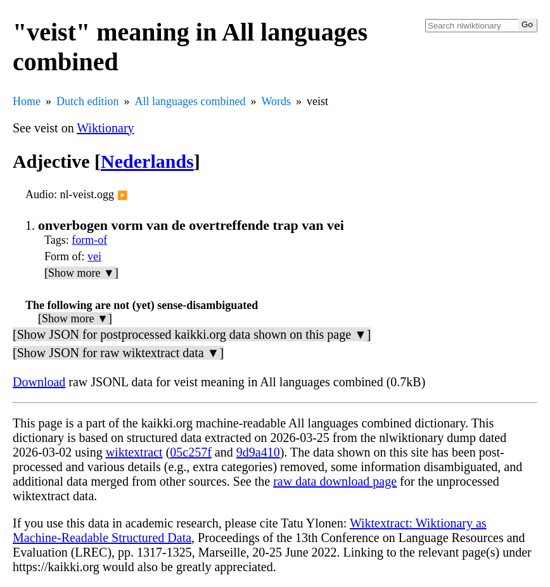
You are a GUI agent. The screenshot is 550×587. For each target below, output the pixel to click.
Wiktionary (105, 128)
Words (276, 101)
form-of (89, 240)
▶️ (122, 195)
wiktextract (134, 452)
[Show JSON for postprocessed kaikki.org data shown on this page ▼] (192, 334)
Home (27, 101)
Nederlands (147, 161)
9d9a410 (258, 452)
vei (94, 256)
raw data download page (335, 481)
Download (39, 382)
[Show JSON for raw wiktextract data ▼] (118, 353)
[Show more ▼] (81, 273)
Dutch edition (87, 101)
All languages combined (189, 101)
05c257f (191, 452)
